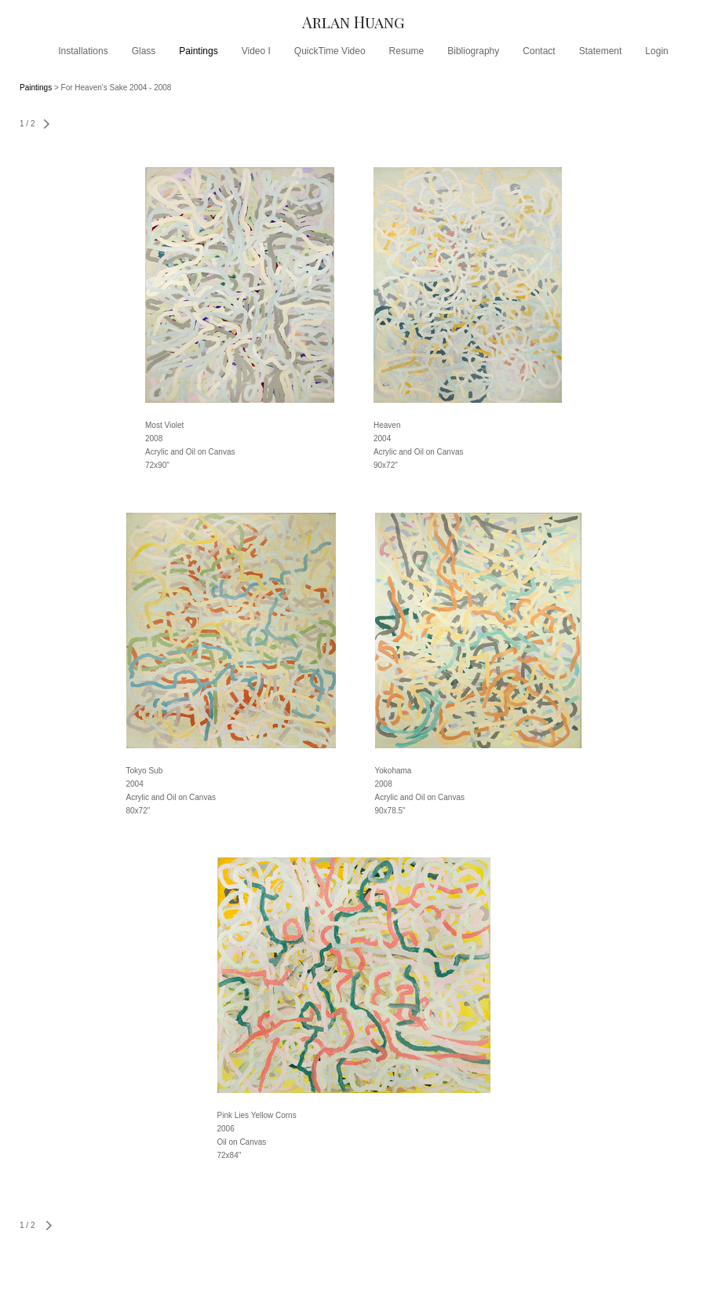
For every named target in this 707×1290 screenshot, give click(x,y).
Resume (407, 51)
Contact (539, 51)
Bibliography (473, 51)
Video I (256, 51)
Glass (144, 51)
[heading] (353, 21)
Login (656, 51)
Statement (600, 51)
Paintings (198, 51)
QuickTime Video (330, 51)
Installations (83, 51)
